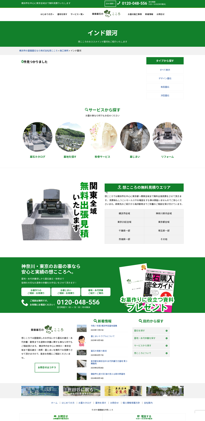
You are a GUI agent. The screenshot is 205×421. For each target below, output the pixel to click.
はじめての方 (68, 403)
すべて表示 (165, 70)
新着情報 (149, 14)
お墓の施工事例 (135, 14)
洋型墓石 (165, 95)
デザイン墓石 (165, 78)
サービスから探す (142, 345)
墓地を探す (62, 14)
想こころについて (142, 353)
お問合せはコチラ (47, 367)
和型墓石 (165, 87)
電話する (144, 416)
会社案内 (148, 403)
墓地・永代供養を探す (144, 338)
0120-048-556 (134, 3)
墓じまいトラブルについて (103, 336)
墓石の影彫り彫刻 (99, 351)
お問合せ (161, 14)
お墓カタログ (84, 403)
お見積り (110, 4)
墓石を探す (139, 330)
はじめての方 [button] (47, 14)
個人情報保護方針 (131, 403)
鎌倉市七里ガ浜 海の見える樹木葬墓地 (108, 374)
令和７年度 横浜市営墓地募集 (104, 326)
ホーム (54, 403)
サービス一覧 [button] (77, 14)
